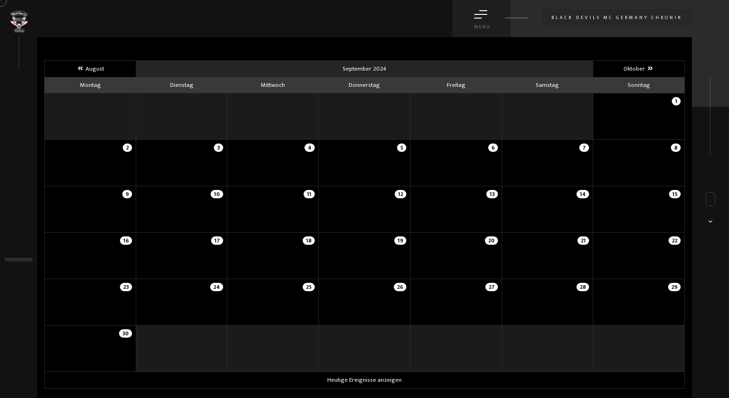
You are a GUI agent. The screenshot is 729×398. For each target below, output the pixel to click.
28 (583, 287)
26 (400, 287)
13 (492, 194)
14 (583, 194)
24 (216, 287)
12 (400, 194)
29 (674, 287)
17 (217, 240)
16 (126, 240)
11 (309, 194)
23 (126, 287)
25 (308, 287)
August (90, 69)
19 (400, 240)
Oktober (638, 69)
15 (674, 194)
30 (125, 333)
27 (492, 287)
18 (308, 240)
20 (491, 240)
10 (217, 194)
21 (583, 240)
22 (674, 240)
